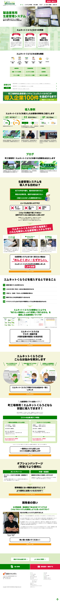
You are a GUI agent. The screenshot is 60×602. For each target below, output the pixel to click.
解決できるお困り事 (20, 572)
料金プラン (32, 595)
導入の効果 (32, 590)
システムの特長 (28, 4)
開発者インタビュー (33, 597)
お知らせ (55, 4)
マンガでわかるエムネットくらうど (36, 598)
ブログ (40, 4)
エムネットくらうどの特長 (30, 273)
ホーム (21, 4)
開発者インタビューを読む (30, 556)
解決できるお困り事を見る (30, 399)
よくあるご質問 (47, 4)
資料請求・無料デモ (51, 1)
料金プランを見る (30, 463)
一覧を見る (7, 87)
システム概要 (32, 588)
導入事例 (36, 4)
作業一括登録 (34, 594)
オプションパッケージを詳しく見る (30, 504)
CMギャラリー (32, 599)
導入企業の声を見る (30, 348)
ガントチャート (34, 593)
